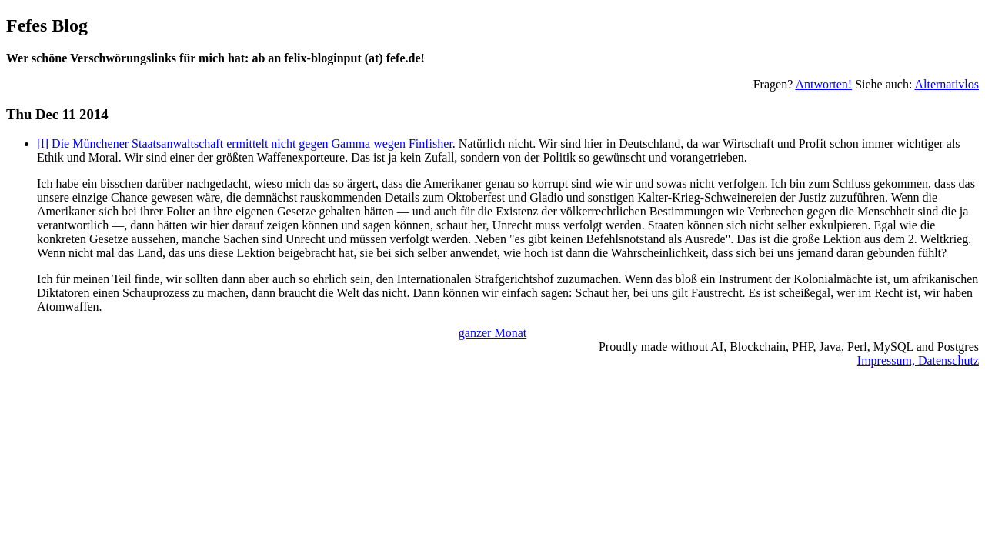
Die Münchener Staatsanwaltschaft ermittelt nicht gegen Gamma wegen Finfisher (252, 143)
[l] (42, 143)
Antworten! (823, 84)
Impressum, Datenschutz (918, 360)
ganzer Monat (492, 332)
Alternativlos (946, 84)
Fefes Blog (47, 25)
